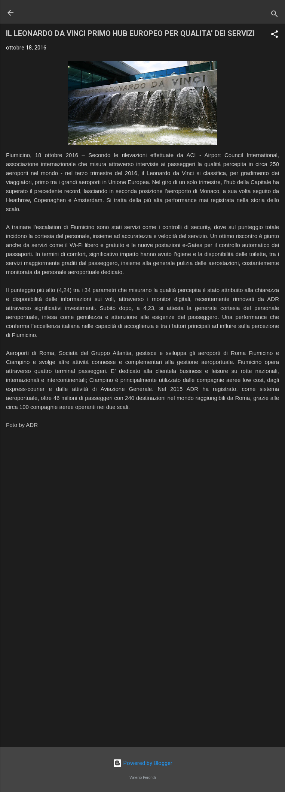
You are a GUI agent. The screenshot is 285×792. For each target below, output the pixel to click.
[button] (274, 35)
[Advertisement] (142, 682)
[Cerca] (274, 15)
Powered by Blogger (142, 763)
